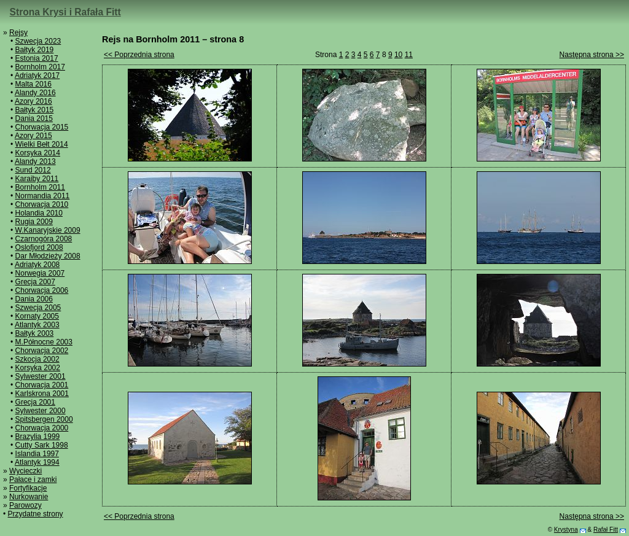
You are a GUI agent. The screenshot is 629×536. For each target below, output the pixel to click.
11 (409, 54)
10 (398, 54)
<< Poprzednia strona (139, 54)
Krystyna (566, 529)
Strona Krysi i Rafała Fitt (65, 12)
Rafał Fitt (605, 529)
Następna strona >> (592, 54)
